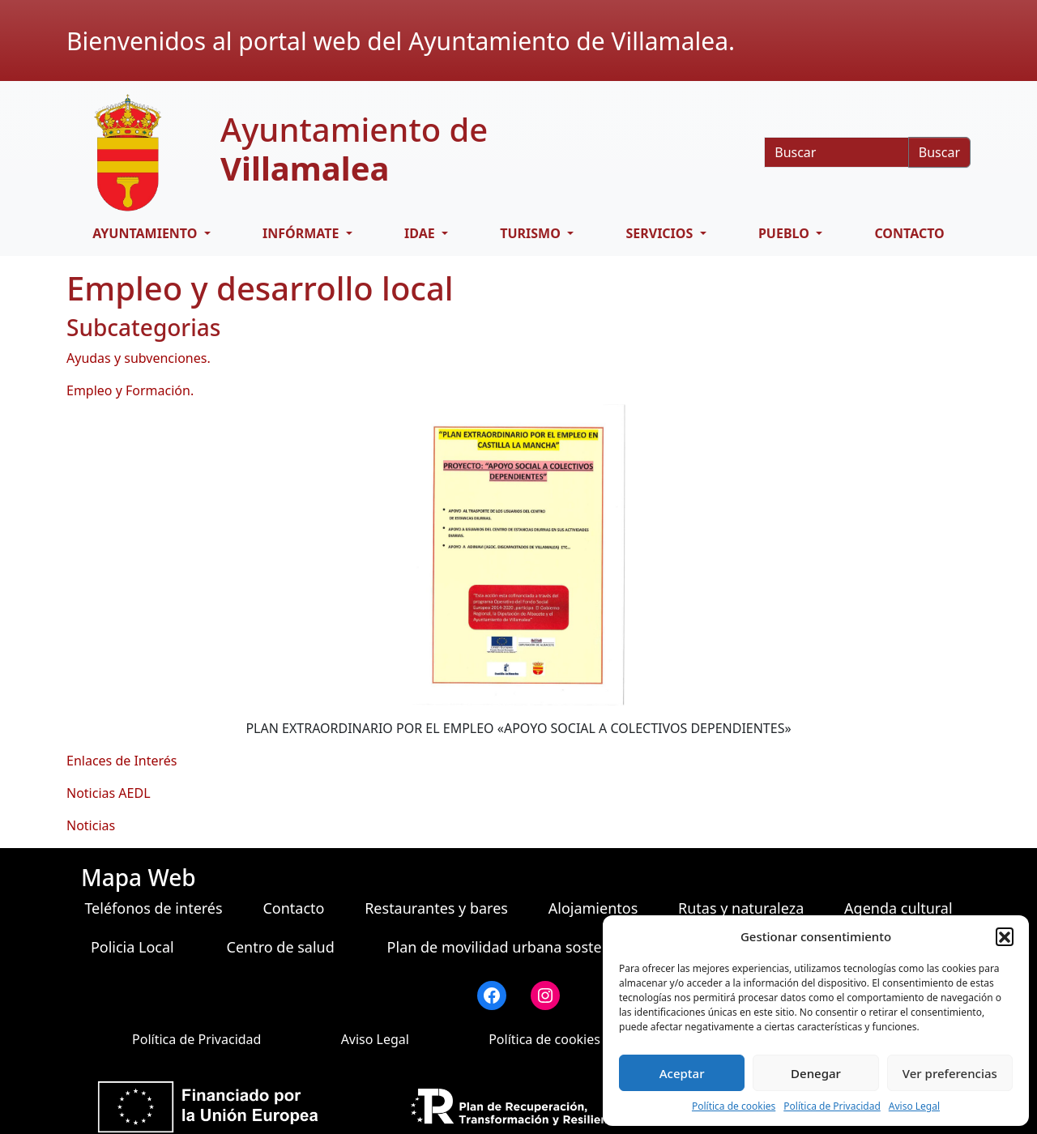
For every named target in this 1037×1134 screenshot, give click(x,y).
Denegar (816, 1073)
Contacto (909, 233)
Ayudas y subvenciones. (138, 358)
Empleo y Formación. (130, 390)
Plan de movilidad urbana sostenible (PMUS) (538, 947)
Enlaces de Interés (121, 761)
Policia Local (132, 947)
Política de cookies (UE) (558, 1039)
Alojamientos (593, 908)
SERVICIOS (660, 233)
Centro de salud (281, 947)
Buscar (939, 152)
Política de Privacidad (832, 1106)
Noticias (90, 825)
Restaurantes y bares (436, 908)
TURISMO (532, 233)
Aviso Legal (914, 1106)
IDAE (421, 233)
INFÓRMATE (302, 233)
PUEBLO (785, 233)
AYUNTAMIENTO (146, 233)
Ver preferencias (950, 1073)
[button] (1004, 936)
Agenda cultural (898, 908)
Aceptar (682, 1073)
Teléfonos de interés (153, 908)
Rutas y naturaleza (741, 908)
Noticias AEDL (108, 793)
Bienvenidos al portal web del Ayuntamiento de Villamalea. (400, 41)
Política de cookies (733, 1106)
